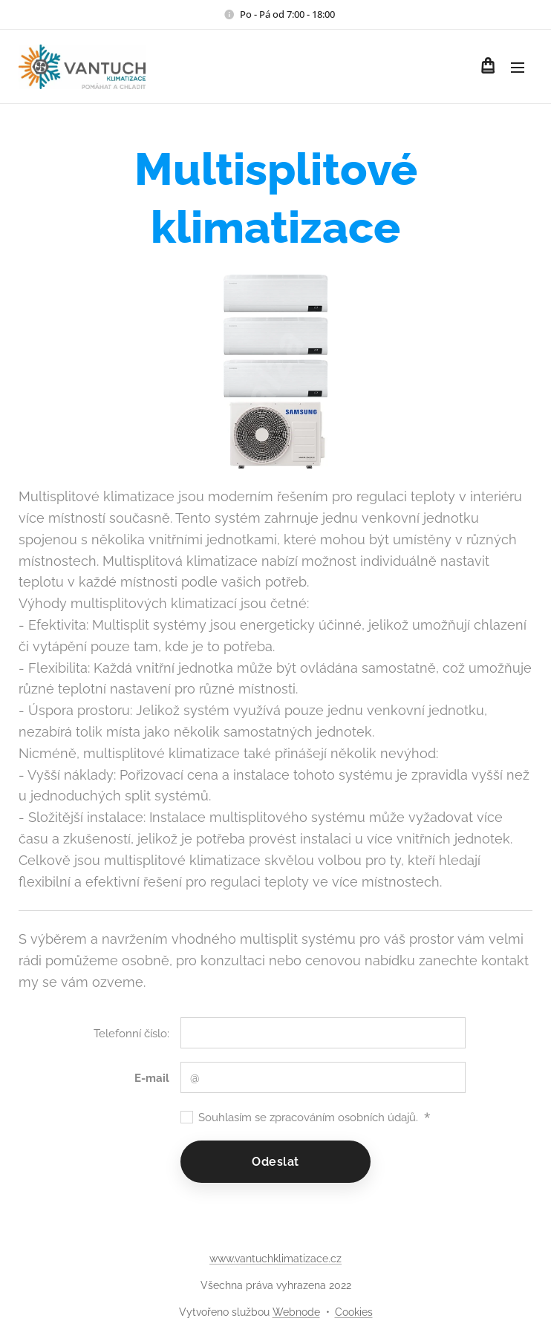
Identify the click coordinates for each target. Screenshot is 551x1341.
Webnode (296, 1312)
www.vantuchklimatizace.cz (275, 1259)
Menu (517, 67)
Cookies (354, 1312)
